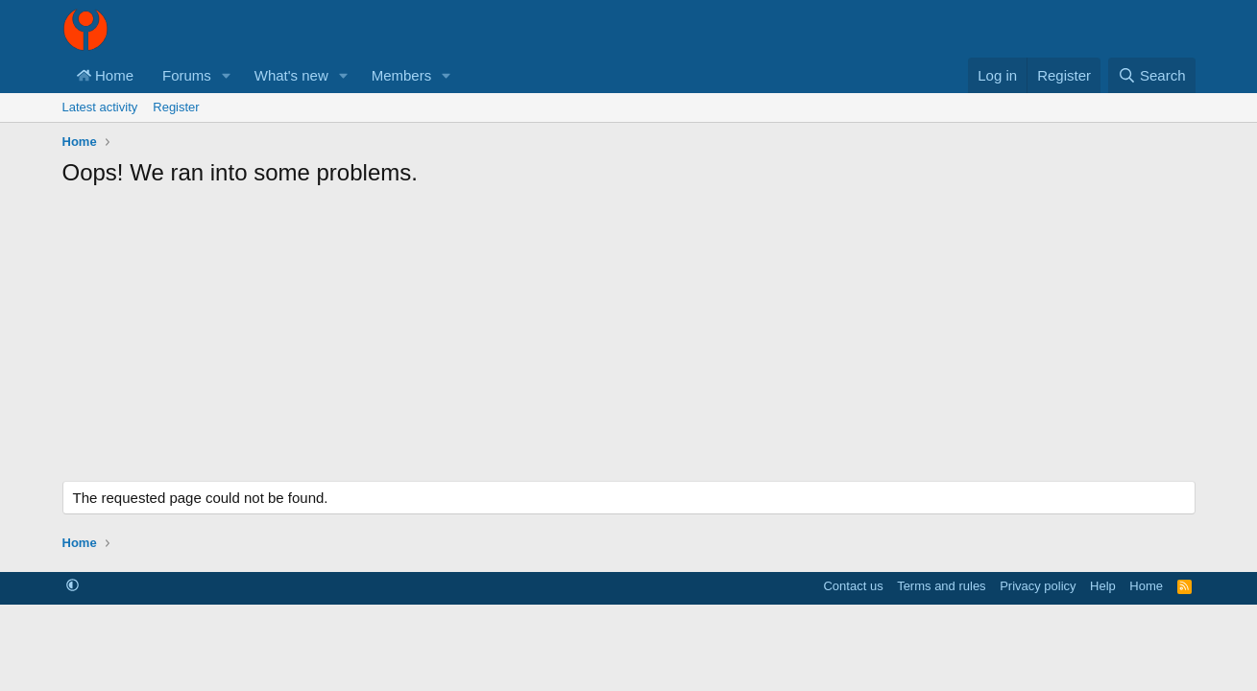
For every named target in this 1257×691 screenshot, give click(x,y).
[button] (226, 75)
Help (1103, 586)
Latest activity (100, 107)
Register (176, 107)
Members (402, 75)
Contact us (852, 586)
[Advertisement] (629, 341)
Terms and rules (941, 586)
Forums (186, 75)
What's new (291, 75)
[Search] (1152, 75)
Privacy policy (1038, 586)
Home (105, 75)
